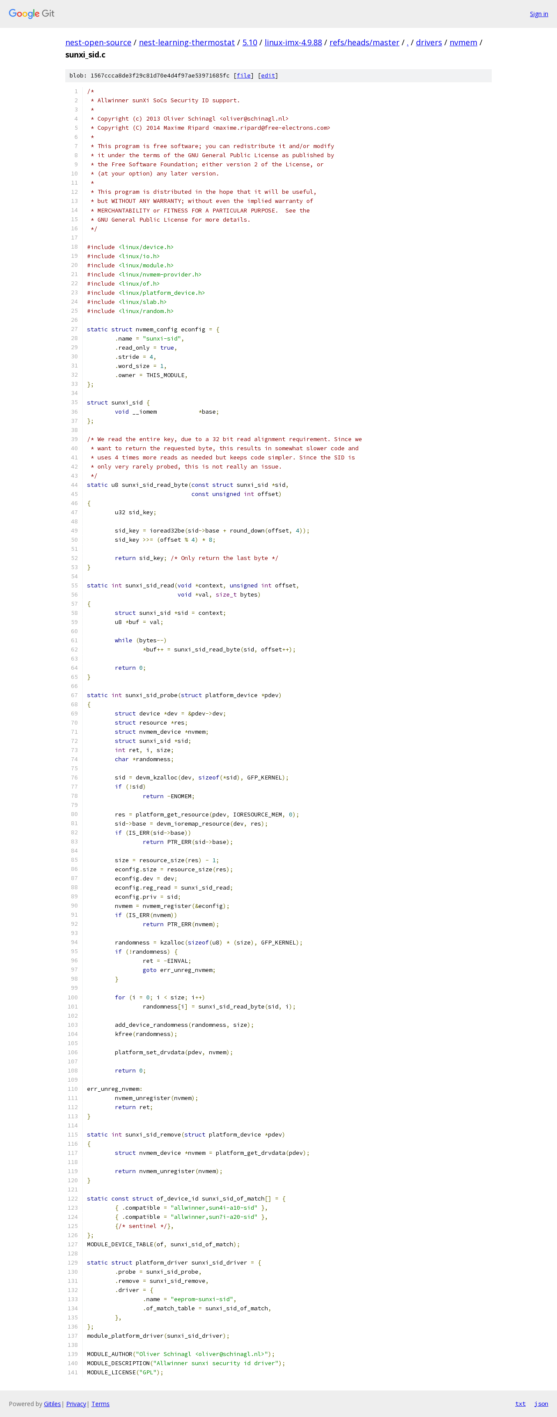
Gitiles (52, 1404)
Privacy (76, 1404)
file (244, 75)
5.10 (249, 42)
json (541, 1403)
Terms (100, 1404)
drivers (429, 42)
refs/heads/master (364, 42)
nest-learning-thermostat (187, 42)
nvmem (463, 42)
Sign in (539, 14)
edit (268, 75)
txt (520, 1403)
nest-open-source (98, 42)
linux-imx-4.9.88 (293, 42)
